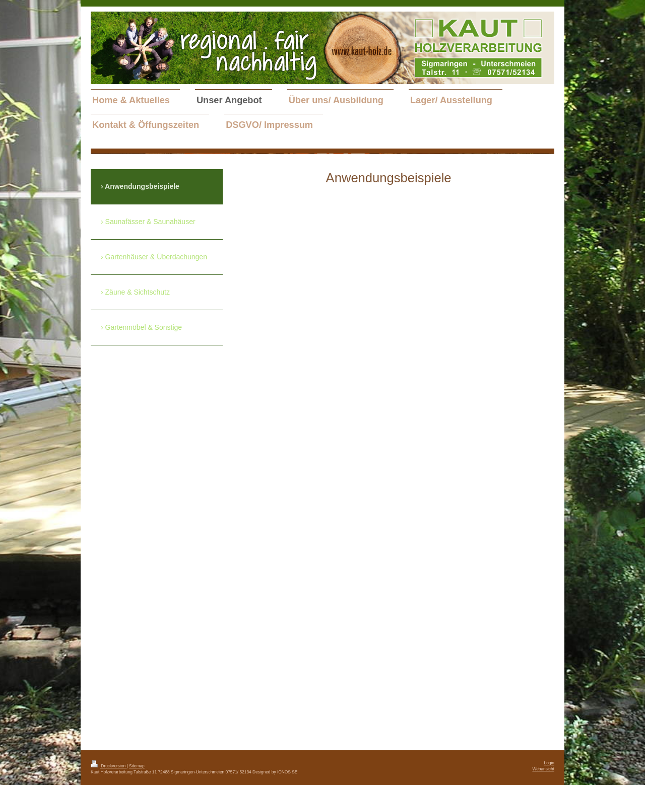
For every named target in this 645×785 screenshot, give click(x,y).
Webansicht (543, 768)
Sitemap (137, 765)
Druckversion (109, 765)
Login (549, 762)
